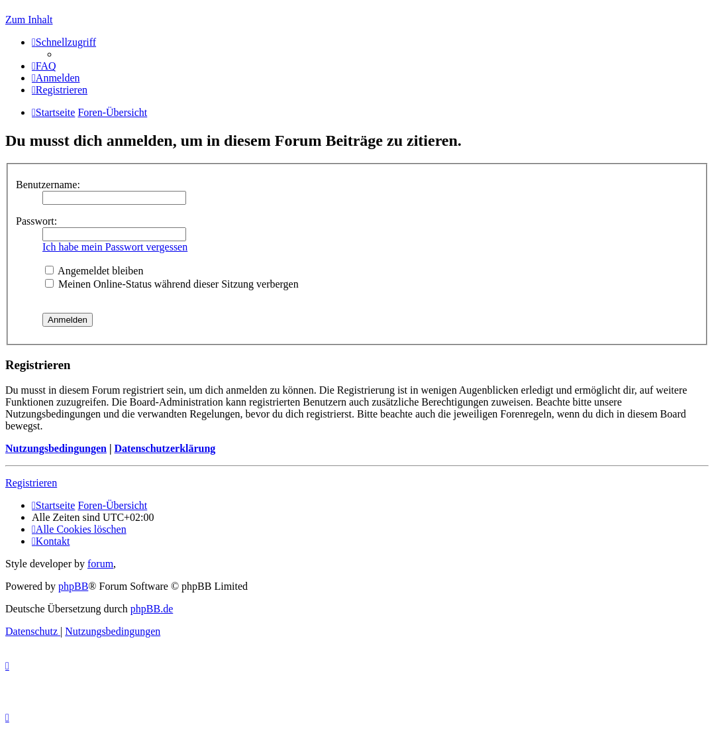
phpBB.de (151, 608)
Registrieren (31, 482)
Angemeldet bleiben (94, 270)
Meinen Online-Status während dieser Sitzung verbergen (172, 284)
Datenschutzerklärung (164, 448)
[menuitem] (44, 66)
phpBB (73, 586)
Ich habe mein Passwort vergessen (114, 246)
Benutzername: (48, 184)
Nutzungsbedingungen (56, 448)
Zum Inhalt (29, 19)
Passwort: (36, 221)
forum (100, 563)
